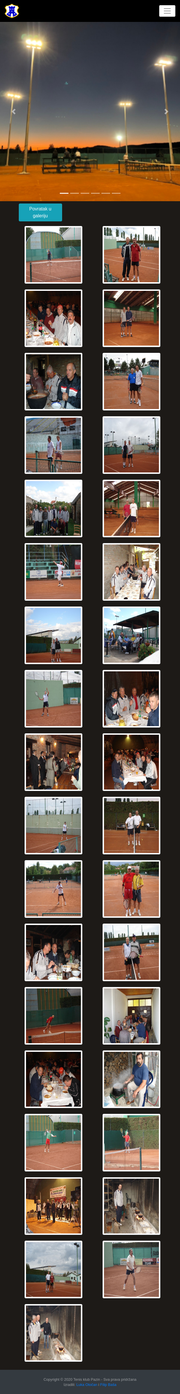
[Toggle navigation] (167, 11)
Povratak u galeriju (40, 212)
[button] (13, 111)
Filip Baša (108, 1384)
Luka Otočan (86, 1384)
